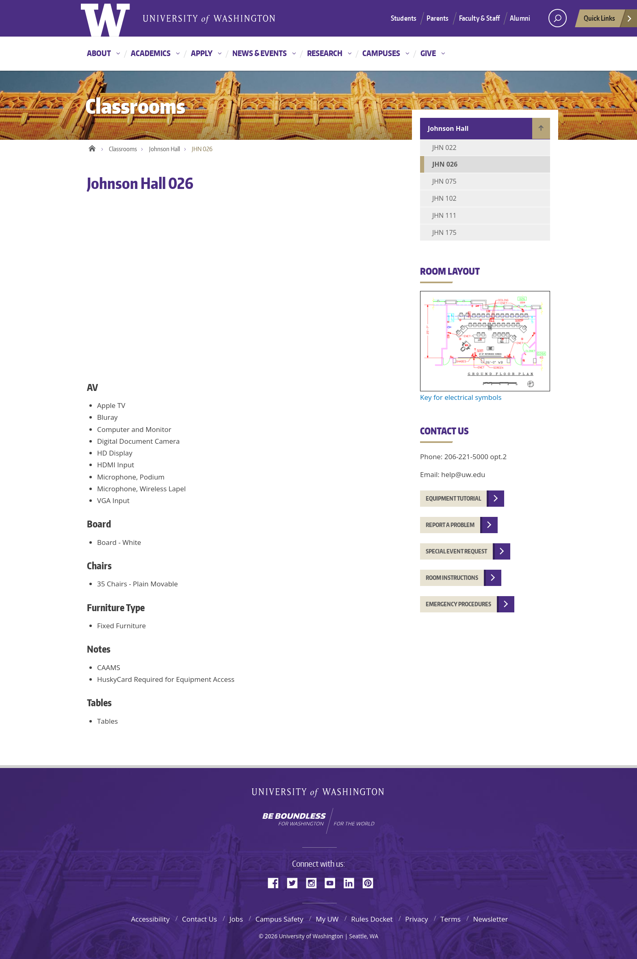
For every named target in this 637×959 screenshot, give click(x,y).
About (99, 53)
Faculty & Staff (479, 17)
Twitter (295, 882)
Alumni (520, 17)
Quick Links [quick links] (608, 20)
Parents (437, 17)
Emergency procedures (458, 604)
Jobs (236, 919)
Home (92, 147)
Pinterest (370, 882)
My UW (327, 919)
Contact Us (199, 919)
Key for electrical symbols (461, 397)
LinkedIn (351, 882)
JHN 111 (444, 215)
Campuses (381, 53)
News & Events (259, 53)
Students (403, 17)
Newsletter (490, 919)
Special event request (456, 551)
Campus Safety (279, 919)
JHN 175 (444, 232)
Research (324, 53)
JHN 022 (444, 147)
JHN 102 (444, 198)
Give (428, 53)
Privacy (416, 919)
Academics (151, 53)
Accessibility (150, 919)
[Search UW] (557, 18)
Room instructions (452, 577)
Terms (450, 919)
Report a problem (450, 524)
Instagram (314, 882)
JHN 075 (444, 181)
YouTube (333, 882)
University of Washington (319, 794)
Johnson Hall (164, 149)
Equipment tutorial (453, 498)
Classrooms (123, 149)
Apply (201, 53)
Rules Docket (372, 919)
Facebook (276, 882)
